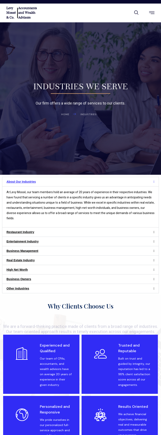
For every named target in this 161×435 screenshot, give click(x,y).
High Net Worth (17, 269)
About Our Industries (21, 181)
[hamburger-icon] (152, 13)
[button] (80, 181)
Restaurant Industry (20, 232)
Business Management (22, 251)
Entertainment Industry (22, 241)
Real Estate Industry (20, 260)
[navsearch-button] (136, 13)
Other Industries (17, 288)
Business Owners (18, 279)
